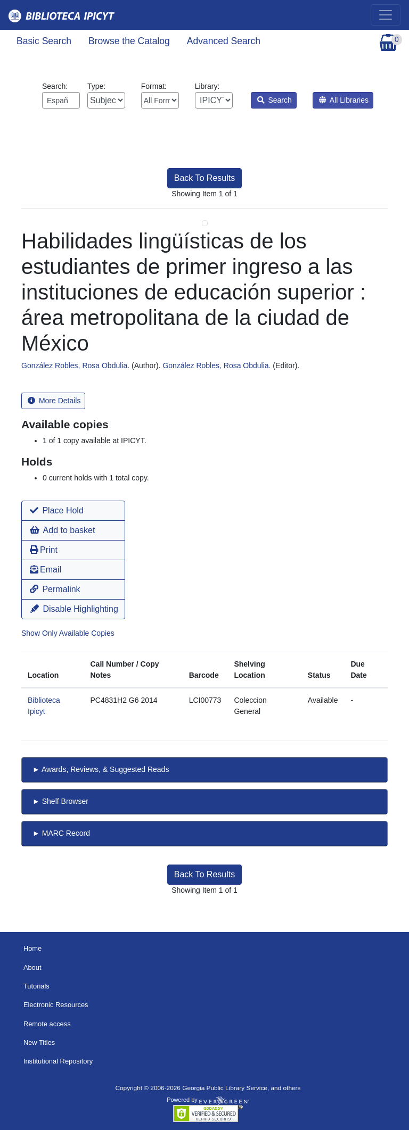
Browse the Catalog (129, 41)
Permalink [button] (55, 589)
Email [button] (45, 569)
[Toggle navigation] (385, 15)
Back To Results (204, 177)
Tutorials (36, 986)
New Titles (39, 1042)
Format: (160, 95)
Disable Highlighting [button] (74, 608)
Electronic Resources (55, 1005)
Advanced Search (223, 41)
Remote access (47, 1024)
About (32, 967)
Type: (106, 95)
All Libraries (344, 100)
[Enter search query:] (61, 100)
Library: (214, 95)
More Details (54, 400)
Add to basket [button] (62, 530)
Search (274, 100)
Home (32, 948)
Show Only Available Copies (67, 633)
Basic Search (44, 41)
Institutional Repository (58, 1061)
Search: (61, 95)
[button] (73, 511)
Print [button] (44, 549)
